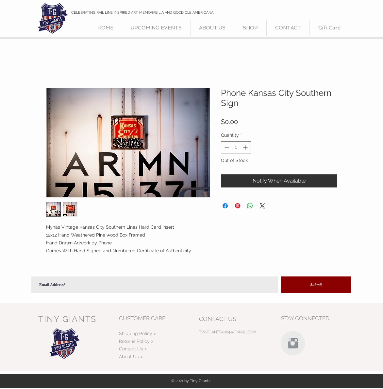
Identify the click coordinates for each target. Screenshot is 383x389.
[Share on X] (262, 206)
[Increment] (246, 147)
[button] (250, 28)
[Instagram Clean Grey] (293, 343)
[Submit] (316, 284)
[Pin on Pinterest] (237, 206)
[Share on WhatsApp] (250, 206)
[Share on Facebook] (225, 206)
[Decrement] (226, 147)
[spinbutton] (236, 147)
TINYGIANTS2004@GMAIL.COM (227, 332)
